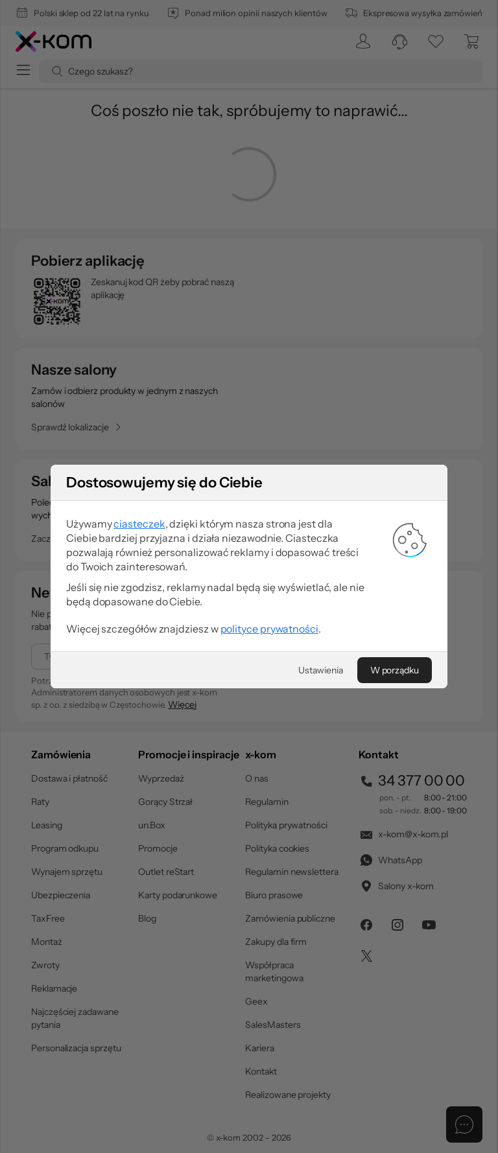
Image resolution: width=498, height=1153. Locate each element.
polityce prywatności (269, 628)
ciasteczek (139, 523)
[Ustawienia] (320, 670)
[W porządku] (394, 670)
